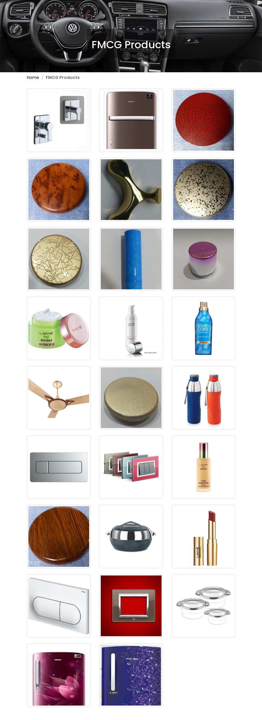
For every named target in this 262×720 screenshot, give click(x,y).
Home (33, 77)
